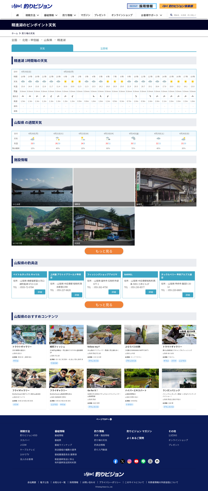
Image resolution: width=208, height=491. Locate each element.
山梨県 (48, 39)
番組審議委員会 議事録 (66, 454)
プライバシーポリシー (110, 482)
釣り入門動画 (100, 449)
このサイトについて (134, 482)
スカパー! (24, 440)
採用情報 (74, 482)
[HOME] (17, 15)
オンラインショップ (178, 440)
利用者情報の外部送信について (163, 482)
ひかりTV (24, 454)
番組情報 (60, 431)
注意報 (104, 48)
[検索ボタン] (171, 15)
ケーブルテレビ (27, 449)
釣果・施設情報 (101, 435)
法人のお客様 (26, 459)
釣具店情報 (99, 444)
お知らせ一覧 (59, 482)
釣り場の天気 (28, 33)
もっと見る (104, 251)
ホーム (15, 33)
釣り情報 (99, 431)
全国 (14, 39)
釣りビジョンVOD (28, 435)
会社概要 (31, 482)
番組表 (58, 440)
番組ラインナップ (63, 444)
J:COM (23, 444)
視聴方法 (25, 431)
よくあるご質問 (135, 438)
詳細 (40, 291)
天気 (42, 48)
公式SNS (173, 435)
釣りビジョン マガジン (139, 431)
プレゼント (174, 444)
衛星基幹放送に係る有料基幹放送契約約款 (65, 461)
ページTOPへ (104, 419)
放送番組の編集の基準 (65, 449)
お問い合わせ (88, 482)
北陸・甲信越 (30, 39)
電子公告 (44, 482)
